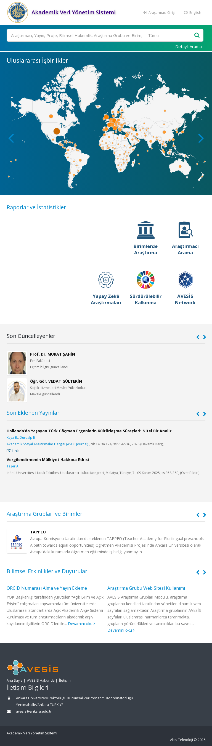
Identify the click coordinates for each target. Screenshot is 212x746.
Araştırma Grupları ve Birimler (44, 513)
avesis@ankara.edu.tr (34, 711)
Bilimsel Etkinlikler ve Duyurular (47, 571)
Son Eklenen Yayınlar (33, 412)
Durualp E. (28, 437)
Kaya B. (12, 437)
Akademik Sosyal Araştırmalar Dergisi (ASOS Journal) (47, 444)
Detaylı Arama (188, 46)
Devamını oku (81, 623)
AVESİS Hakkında (41, 680)
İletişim (65, 680)
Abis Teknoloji (181, 739)
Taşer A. (13, 466)
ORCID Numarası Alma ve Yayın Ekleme (47, 588)
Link (13, 450)
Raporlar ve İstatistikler (36, 207)
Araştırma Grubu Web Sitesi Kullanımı (146, 588)
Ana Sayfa (15, 680)
